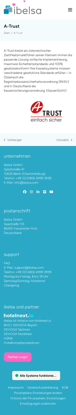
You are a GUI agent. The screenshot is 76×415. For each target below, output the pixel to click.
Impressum (16, 387)
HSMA (8, 338)
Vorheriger (13, 140)
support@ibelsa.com (29, 267)
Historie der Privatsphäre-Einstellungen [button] (38, 398)
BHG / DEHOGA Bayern (20, 325)
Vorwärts (64, 140)
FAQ (7, 263)
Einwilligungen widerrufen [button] (38, 403)
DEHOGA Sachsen (17, 329)
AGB (65, 387)
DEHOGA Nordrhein (18, 334)
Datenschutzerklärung (42, 387)
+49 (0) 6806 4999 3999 (33, 178)
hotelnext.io (43, 320)
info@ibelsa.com (26, 182)
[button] (70, 9)
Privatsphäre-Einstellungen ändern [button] (38, 393)
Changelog (11, 285)
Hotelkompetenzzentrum (21, 343)
